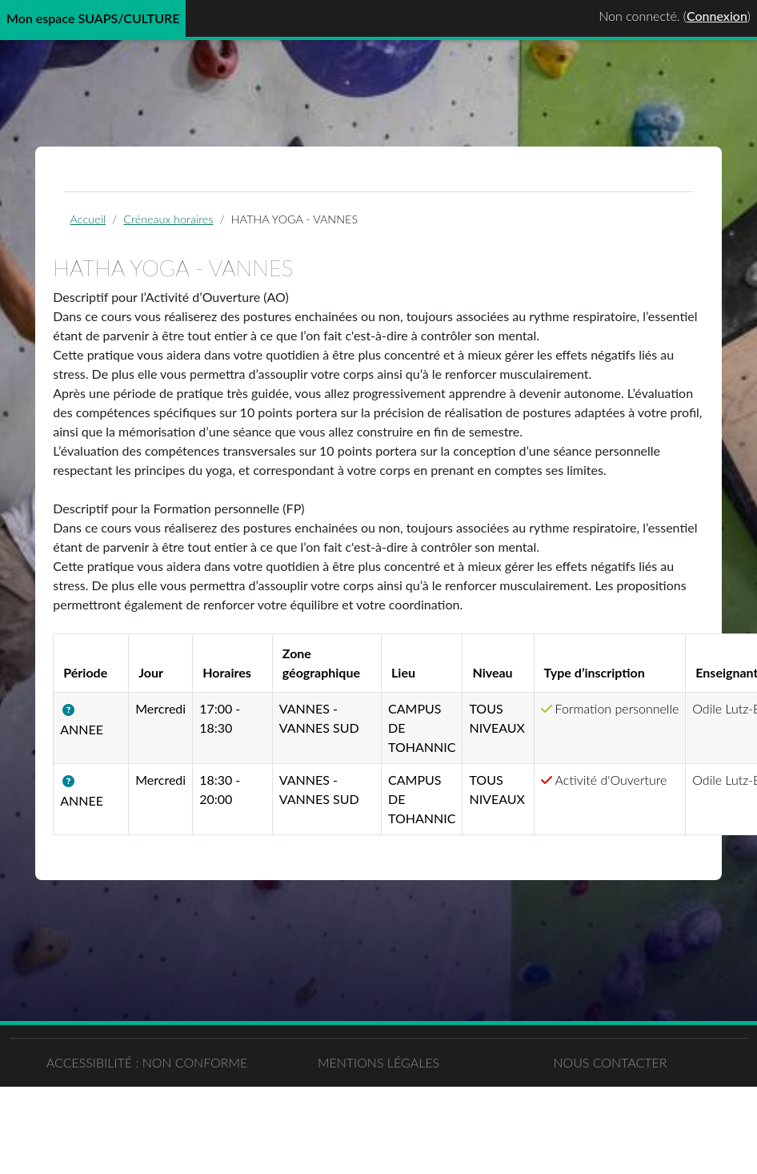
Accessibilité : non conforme (189, 1140)
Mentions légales (378, 1130)
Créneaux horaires (171, 220)
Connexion (717, 15)
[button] (75, 711)
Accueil (90, 220)
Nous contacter (567, 1130)
